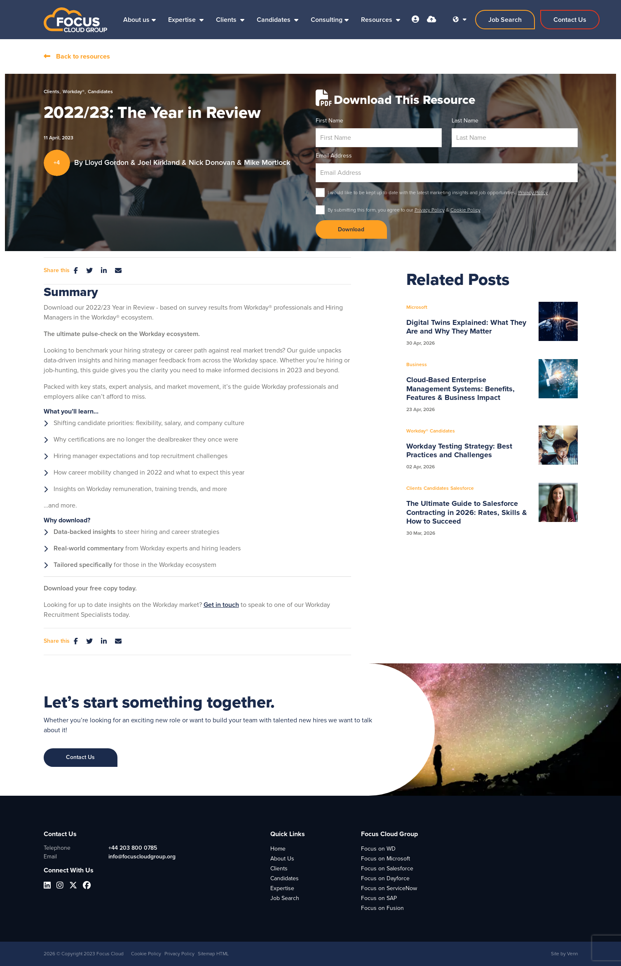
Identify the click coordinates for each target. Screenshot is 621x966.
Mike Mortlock (267, 162)
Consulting (326, 19)
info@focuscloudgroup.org (142, 856)
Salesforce (462, 488)
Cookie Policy (465, 210)
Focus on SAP (379, 898)
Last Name (465, 120)
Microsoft (416, 307)
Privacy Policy (533, 192)
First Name (329, 120)
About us (136, 19)
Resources (377, 19)
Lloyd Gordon (108, 162)
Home (278, 848)
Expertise (182, 19)
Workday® (73, 91)
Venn (572, 953)
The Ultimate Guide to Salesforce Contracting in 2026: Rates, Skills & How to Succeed (466, 512)
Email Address (334, 155)
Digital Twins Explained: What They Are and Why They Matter (466, 327)
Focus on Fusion (382, 908)
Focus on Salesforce (387, 868)
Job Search (284, 898)
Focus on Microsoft (385, 858)
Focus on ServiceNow (389, 888)
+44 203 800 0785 (132, 848)
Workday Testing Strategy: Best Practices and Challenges (459, 451)
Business (416, 364)
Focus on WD (378, 848)
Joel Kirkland (160, 162)
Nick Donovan (213, 162)
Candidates (274, 19)
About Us (282, 858)
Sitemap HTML (213, 953)
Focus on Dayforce (385, 878)
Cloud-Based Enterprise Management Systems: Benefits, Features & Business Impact (460, 389)
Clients (227, 19)
